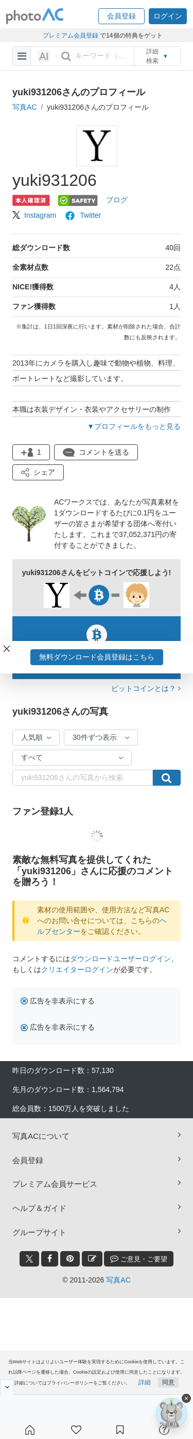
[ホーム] (30, 1430)
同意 (168, 1382)
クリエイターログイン (77, 969)
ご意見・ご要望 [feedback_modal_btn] (138, 1258)
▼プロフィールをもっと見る (134, 426)
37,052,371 (137, 534)
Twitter (82, 215)
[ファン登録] (76, 1430)
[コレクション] (120, 1430)
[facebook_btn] (49, 1259)
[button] (121, 16)
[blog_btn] (92, 1259)
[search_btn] (66, 56)
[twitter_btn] (29, 1259)
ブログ (117, 200)
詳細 (144, 1382)
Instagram (34, 215)
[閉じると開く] (7, 1387)
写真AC (24, 107)
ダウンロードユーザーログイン (120, 959)
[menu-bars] (22, 56)
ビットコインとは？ (146, 688)
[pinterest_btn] (70, 1259)
